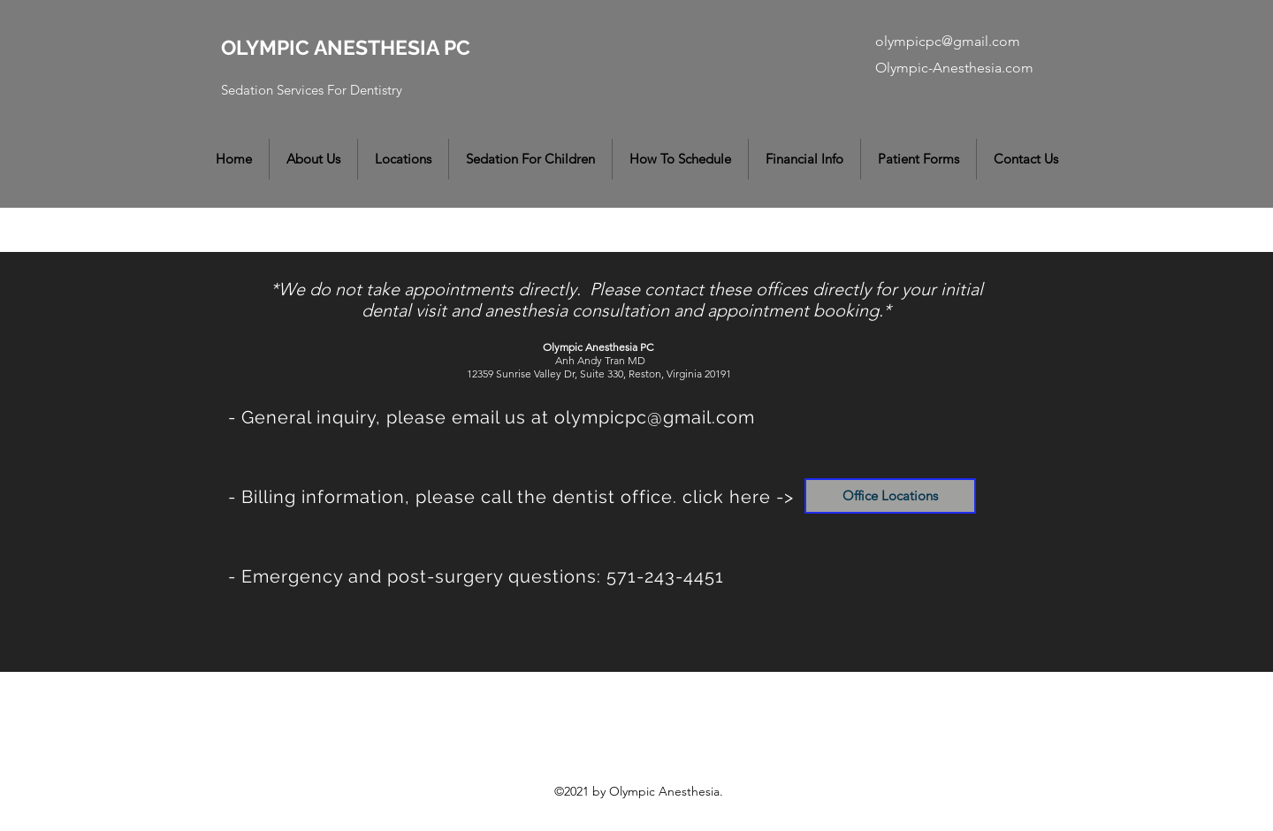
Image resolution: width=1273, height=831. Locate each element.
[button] (313, 159)
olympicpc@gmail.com (947, 41)
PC (457, 47)
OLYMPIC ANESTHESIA (332, 47)
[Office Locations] (890, 496)
